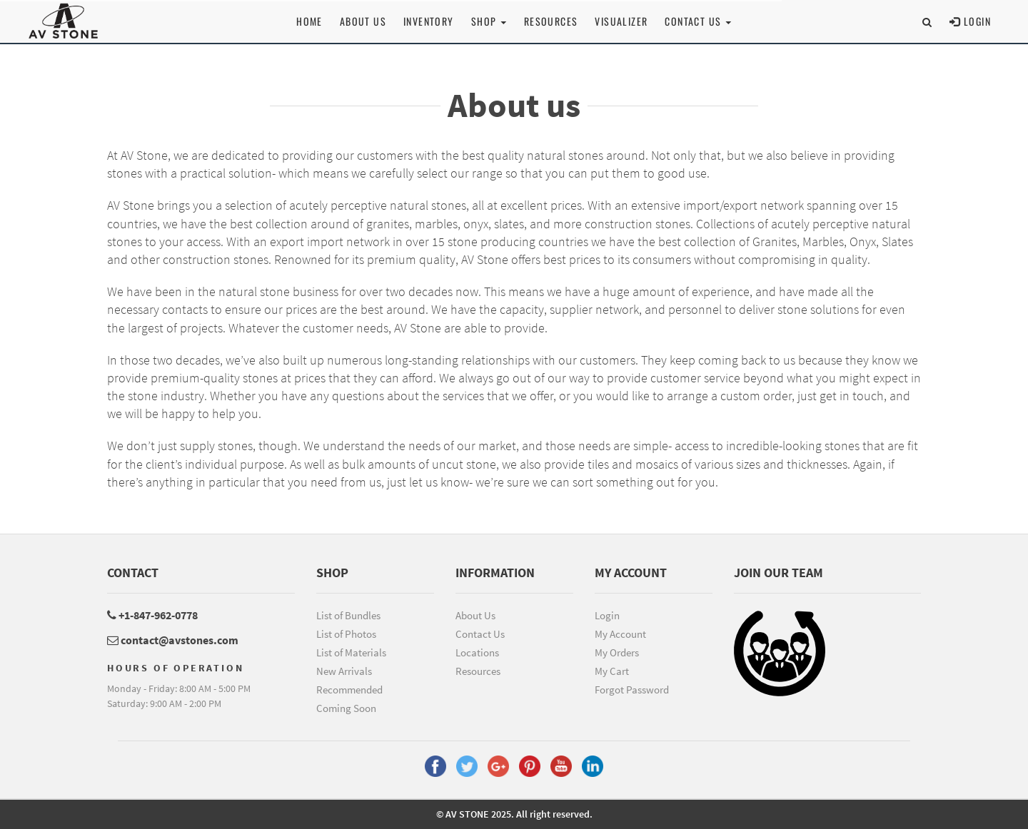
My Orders (617, 652)
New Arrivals (344, 671)
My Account (620, 634)
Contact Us (480, 634)
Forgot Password (632, 689)
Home (309, 21)
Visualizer (621, 21)
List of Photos (346, 634)
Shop (489, 21)
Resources (551, 21)
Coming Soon (346, 708)
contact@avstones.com (172, 640)
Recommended (349, 689)
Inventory (428, 21)
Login (970, 21)
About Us (363, 21)
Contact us (698, 21)
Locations (477, 652)
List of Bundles (348, 615)
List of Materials (351, 652)
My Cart (612, 671)
